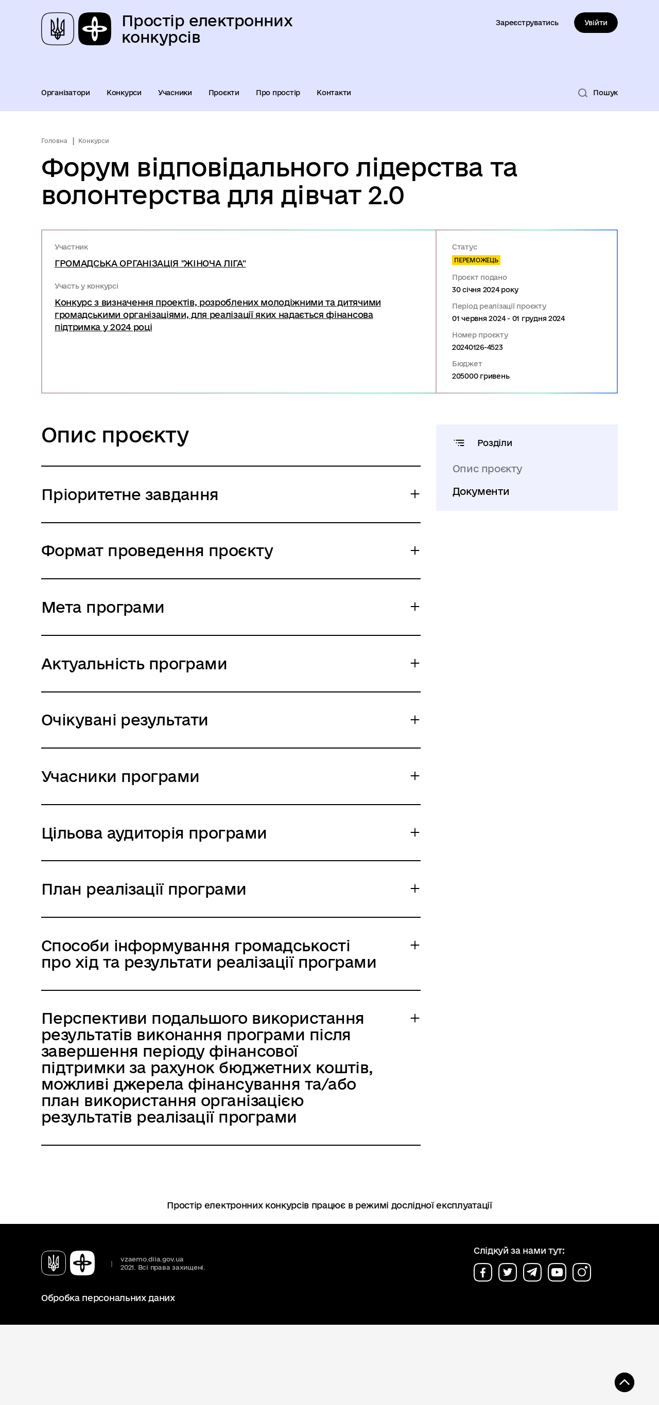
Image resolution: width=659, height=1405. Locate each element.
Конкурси (124, 92)
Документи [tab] (481, 491)
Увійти (596, 23)
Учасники (175, 92)
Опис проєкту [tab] (488, 468)
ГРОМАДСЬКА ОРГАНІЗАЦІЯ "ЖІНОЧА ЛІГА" (150, 263)
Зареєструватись (527, 23)
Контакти (334, 92)
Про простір (278, 92)
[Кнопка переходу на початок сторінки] (620, 1382)
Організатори (65, 92)
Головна (54, 140)
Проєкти (224, 92)
